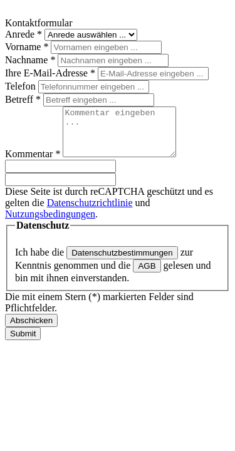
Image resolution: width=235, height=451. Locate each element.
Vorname (28, 46)
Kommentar (34, 163)
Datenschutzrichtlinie (90, 212)
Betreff (24, 99)
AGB (146, 275)
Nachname (31, 59)
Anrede (24, 34)
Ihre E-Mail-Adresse (51, 73)
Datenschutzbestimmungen (122, 262)
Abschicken (31, 329)
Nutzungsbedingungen (50, 223)
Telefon (21, 86)
